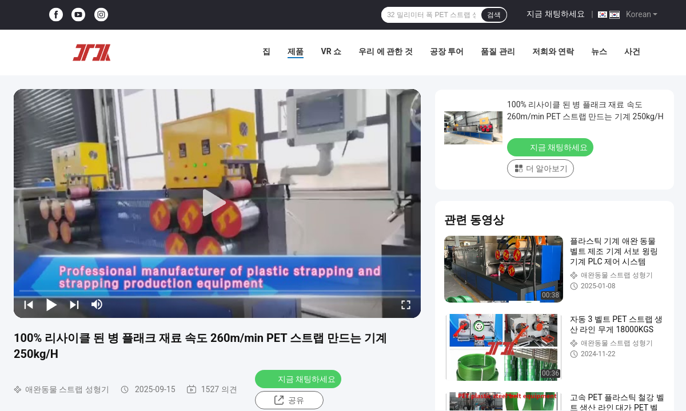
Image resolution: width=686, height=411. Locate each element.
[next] (74, 304)
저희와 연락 (553, 51)
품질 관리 (497, 51)
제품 (296, 51)
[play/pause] (51, 304)
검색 (494, 15)
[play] (217, 203)
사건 (632, 51)
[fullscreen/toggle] (405, 304)
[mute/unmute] (97, 304)
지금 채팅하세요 (555, 13)
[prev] (28, 304)
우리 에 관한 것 (385, 51)
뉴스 (599, 51)
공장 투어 (447, 51)
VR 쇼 (331, 51)
